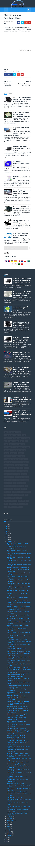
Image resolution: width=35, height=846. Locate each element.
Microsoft (14, 449)
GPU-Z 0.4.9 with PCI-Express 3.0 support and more (19, 796)
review (16, 452)
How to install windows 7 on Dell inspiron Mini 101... (18, 800)
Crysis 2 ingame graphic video (15, 673)
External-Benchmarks (10, 497)
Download (17, 431)
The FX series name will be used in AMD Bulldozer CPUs (17, 540)
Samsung (25, 458)
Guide (14, 491)
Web (26, 491)
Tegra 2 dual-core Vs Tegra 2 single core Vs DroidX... (19, 785)
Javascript (22, 497)
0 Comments (10, 22)
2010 (7, 536)
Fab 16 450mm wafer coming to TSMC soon (18, 648)
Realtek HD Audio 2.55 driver (14, 794)
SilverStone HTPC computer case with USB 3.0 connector (18, 743)
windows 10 (24, 500)
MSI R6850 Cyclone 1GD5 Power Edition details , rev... (17, 587)
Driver (11, 434)
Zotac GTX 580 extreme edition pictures (18, 669)
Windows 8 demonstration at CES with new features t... (18, 689)
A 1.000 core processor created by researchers (16, 544)
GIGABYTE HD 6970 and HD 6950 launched (18, 698)
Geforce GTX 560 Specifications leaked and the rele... (19, 629)
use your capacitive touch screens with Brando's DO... (18, 763)
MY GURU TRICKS (18, 443)
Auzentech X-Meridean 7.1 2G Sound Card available (18, 619)
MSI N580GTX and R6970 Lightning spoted (18, 564)
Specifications (8, 431)
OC (5, 467)
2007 (7, 838)
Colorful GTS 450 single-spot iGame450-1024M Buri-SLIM (18, 700)
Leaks (5, 500)
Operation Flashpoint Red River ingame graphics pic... (18, 686)
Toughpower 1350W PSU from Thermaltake (18, 602)
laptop (6, 449)
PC (12, 473)
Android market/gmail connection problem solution (20, 305)
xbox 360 (26, 473)
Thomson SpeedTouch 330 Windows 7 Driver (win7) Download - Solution (22, 290)
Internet (20, 491)
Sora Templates (15, 843)
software (18, 434)
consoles (7, 446)
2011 (7, 534)
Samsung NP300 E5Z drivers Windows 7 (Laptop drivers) (22, 148)
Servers (23, 485)
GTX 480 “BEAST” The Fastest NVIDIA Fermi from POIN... (18, 650)
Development (20, 482)
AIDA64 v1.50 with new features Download (18, 664)
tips (5, 470)
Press (6, 434)
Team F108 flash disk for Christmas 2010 (18, 758)
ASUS (5, 479)
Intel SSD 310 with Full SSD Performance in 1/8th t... (18, 554)
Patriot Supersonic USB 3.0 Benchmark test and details (19, 729)
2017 (7, 522)
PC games (21, 440)
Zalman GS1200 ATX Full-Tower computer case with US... (18, 675)
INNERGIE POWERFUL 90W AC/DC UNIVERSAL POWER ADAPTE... (19, 682)
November (10, 813)
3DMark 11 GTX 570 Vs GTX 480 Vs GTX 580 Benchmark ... (18, 752)
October (9, 815)
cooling (6, 482)
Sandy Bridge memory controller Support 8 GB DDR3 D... (19, 638)
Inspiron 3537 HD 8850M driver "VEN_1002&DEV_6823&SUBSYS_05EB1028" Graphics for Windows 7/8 (17, 131)
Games (5, 71)
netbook (24, 470)
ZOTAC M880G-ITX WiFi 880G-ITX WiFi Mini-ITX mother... (19, 791)
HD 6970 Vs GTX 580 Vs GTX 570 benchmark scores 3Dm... (18, 707)
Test (22, 437)
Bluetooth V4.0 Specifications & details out (21, 162)
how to (23, 446)
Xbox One (24, 467)
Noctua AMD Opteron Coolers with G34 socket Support (17, 740)
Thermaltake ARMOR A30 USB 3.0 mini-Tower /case (19, 755)
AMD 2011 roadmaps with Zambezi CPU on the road (18, 591)
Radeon (10, 485)
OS (18, 470)
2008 (7, 836)
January (9, 832)
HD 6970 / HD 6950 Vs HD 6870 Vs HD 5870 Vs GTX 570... (19, 666)
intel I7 (12, 494)
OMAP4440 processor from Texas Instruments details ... (16, 734)
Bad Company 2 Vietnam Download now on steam (18, 661)
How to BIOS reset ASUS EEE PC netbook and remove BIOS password (21, 381)
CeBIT (12, 482)
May (8, 824)
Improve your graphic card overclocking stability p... (18, 612)
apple (10, 458)
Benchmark (26, 434)
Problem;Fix (7, 455)
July (8, 821)
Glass (9, 491)
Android (22, 452)
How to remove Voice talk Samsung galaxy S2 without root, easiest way (21, 351)
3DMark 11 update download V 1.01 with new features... (19, 654)
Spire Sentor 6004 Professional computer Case (18, 803)
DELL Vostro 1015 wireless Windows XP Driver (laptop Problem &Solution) (22, 99)
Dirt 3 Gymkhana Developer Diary (16, 671)
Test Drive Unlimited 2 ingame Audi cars (18, 705)
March (9, 828)
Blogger (18, 494)
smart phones (18, 503)
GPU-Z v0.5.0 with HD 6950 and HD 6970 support (17, 573)
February (9, 830)
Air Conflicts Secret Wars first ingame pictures (17, 773)
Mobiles (16, 437)
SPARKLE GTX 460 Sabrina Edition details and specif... (19, 600)
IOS (5, 485)
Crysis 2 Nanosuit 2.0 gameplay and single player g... (18, 657)
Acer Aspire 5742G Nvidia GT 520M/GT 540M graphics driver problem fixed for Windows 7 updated (22, 336)
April (8, 826)
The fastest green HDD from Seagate (17, 703)
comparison (16, 455)
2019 (7, 521)
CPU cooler (19, 473)
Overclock (11, 464)
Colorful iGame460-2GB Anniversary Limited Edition (19, 558)
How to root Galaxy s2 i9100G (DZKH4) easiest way (22, 395)
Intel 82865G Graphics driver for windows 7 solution (20, 231)
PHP (5, 503)
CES (5, 464)
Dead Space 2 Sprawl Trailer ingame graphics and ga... (17, 715)
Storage (6, 476)
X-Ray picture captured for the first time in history (18, 570)
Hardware (12, 428)
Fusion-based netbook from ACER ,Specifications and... (16, 605)
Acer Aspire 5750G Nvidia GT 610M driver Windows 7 (22, 204)
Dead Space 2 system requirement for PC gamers (18, 584)
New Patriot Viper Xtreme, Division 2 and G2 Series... (19, 561)
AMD (5, 437)
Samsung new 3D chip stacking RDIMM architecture (17, 747)
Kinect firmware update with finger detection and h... (16, 645)
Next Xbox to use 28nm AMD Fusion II (17, 712)
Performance (17, 458)
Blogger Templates (25, 843)
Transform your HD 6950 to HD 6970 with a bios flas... (18, 580)
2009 (7, 834)
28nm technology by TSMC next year (17, 760)
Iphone (26, 464)
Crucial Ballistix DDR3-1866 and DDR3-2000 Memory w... (18, 722)
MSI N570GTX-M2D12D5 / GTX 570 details (18, 726)
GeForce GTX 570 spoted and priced (17, 788)
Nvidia (10, 437)
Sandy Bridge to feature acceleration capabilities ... (17, 810)
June (8, 822)
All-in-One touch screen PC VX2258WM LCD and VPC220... (18, 807)
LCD (14, 479)
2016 (7, 524)
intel (5, 440)
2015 (7, 526)
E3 (5, 491)
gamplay (12, 500)
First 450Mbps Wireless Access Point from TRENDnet (18, 633)
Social (10, 503)
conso (6, 494)
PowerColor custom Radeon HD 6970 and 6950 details (18, 566)
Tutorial (26, 443)
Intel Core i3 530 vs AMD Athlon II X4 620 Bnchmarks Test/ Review (22, 114)
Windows (24, 455)
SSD (19, 467)
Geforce (25, 476)
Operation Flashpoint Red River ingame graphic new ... (18, 777)
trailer (14, 71)
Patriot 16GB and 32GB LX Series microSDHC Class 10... (19, 770)
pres (17, 500)
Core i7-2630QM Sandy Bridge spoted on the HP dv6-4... (19, 577)
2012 (7, 532)
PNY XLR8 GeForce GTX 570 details (16, 724)
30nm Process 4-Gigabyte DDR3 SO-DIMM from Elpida (18, 622)
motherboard (8, 452)
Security (16, 485)
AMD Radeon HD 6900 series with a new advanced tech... (17, 695)
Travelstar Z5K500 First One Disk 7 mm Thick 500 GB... (19, 679)
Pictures (18, 476)
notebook (15, 488)
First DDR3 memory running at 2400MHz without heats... (17, 594)
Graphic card (8, 443)
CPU (26, 437)
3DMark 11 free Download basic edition (17, 749)
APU (17, 464)
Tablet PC (24, 461)
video (18, 71)
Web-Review (7, 488)
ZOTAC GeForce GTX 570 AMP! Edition (17, 636)
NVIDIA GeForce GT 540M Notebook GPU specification (18, 766)
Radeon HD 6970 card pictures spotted (17, 710)
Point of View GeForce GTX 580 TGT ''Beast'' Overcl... (19, 782)
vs (26, 482)
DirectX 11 (27, 488)
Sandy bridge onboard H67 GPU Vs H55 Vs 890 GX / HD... (18, 642)
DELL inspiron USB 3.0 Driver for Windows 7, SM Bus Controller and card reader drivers (22, 410)
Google (18, 461)
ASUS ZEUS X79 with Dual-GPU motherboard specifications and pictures (22, 366)
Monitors (7, 473)
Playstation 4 (12, 467)
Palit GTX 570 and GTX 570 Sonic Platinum (18, 737)
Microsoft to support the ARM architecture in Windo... (19, 615)
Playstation (12, 470)
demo (12, 476)
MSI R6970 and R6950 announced (16, 692)
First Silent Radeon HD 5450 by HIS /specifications (16, 718)
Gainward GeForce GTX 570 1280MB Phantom (16, 626)
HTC (10, 479)
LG (27, 497)
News (9, 71)
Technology (15, 446)
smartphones (13, 440)
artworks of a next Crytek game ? (16, 779)
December (10, 538)
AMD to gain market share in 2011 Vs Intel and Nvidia (18, 608)
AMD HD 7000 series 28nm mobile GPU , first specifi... (19, 551)
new (5, 458)
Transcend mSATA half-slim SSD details (17, 597)
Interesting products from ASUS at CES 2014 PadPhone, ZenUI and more (22, 190)
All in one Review (8, 461)
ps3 (21, 488)
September (10, 817)
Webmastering (21, 479)
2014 (7, 528)
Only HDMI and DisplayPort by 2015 (16, 732)
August (9, 819)
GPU (21, 464)
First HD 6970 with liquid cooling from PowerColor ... (17, 547)
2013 (7, 530)
